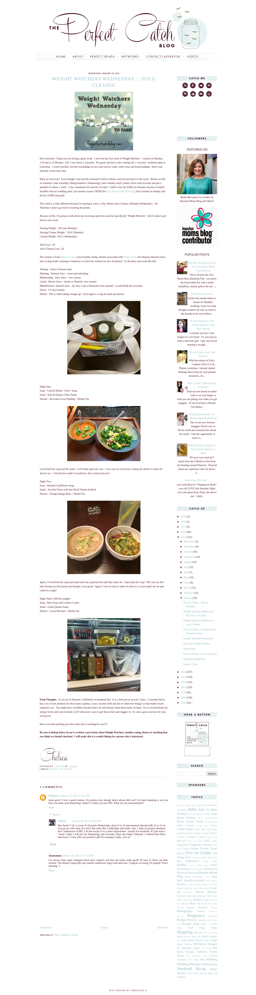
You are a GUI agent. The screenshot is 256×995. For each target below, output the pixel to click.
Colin (208, 831)
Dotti (190, 842)
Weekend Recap (191, 970)
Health (206, 863)
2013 (184, 677)
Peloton (214, 909)
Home (104, 927)
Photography (185, 912)
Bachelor (192, 816)
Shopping (185, 933)
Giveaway (212, 859)
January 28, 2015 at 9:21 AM (75, 795)
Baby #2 (203, 811)
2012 (184, 682)
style (179, 942)
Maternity (212, 893)
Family (185, 850)
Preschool (212, 918)
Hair (179, 862)
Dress (207, 842)
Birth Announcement (207, 819)
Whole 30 (212, 975)
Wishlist (181, 978)
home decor (202, 867)
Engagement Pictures (201, 846)
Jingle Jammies (194, 886)
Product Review (187, 921)
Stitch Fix (196, 938)
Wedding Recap (209, 966)
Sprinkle (187, 938)
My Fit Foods (204, 905)
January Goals (190, 664)
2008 (184, 702)
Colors (205, 835)
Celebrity (189, 827)
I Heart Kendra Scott (201, 294)
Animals (201, 807)
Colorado (197, 835)
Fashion (194, 850)
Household (182, 874)
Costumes (201, 838)
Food (188, 859)
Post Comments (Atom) (66, 935)
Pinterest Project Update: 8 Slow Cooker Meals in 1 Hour (202, 449)
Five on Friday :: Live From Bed (200, 654)
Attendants (182, 811)
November (189, 546)
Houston (193, 874)
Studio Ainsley (209, 938)
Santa (179, 929)
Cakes (180, 827)
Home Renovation (196, 871)
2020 (184, 516)
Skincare (206, 934)
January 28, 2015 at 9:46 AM (86, 821)
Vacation (213, 957)
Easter (214, 842)
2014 (184, 672)
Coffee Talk (199, 831)
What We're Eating (197, 975)
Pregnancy (196, 917)
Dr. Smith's (198, 842)
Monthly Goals (201, 901)
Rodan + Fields (209, 925)
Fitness (180, 855)
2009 (184, 697)
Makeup (200, 893)
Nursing (180, 909)
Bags (214, 815)
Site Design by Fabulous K (128, 992)
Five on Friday (198, 854)
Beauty (180, 819)
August (188, 562)
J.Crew (207, 878)
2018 (184, 521)
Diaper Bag (212, 839)
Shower (198, 934)
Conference (181, 839)
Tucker (180, 957)
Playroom (213, 913)
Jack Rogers (211, 882)
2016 (184, 532)
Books (200, 823)
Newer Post (46, 927)
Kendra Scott (207, 886)
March (187, 587)
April (187, 582)
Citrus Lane (202, 827)
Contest (191, 838)
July (186, 567)
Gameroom (196, 859)
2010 (184, 692)
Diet (179, 842)
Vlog (202, 961)
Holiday (182, 866)
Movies (184, 905)
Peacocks (202, 909)
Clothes (213, 827)
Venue (196, 961)
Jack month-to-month (190, 882)
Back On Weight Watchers (196, 643)
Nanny (214, 905)
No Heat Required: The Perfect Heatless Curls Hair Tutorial (202, 325)
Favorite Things (208, 850)
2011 (184, 687)
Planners (201, 913)
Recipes (187, 925)
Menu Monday (199, 897)
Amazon (180, 807)
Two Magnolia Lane (197, 957)
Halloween (192, 862)
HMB (215, 863)
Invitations (198, 878)
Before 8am (189, 648)
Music (192, 905)
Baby (192, 811)
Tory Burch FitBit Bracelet (120, 191)
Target (214, 942)
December (189, 541)
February (189, 592)
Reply (52, 807)
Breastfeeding (211, 823)
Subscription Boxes (192, 942)
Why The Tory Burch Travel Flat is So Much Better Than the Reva (201, 267)
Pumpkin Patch (205, 922)
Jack (214, 878)
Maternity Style (184, 897)
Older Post (162, 927)
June (186, 572)
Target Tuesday (184, 946)
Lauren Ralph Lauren (202, 890)
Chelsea (62, 821)
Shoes (214, 929)
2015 (184, 537)
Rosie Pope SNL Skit (196, 480)
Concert (213, 834)
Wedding (211, 961)
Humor (188, 878)
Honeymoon (211, 870)
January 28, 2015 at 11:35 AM (78, 855)
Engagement (182, 846)
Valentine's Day (184, 961)
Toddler (196, 949)
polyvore (180, 918)
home (192, 867)
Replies (56, 814)
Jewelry (181, 886)
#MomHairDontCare (194, 659)
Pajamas (190, 909)
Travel (213, 953)
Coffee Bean (185, 830)
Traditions (201, 953)
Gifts (204, 859)
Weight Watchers (61, 769)
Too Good (206, 950)
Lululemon (187, 894)
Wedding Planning (188, 965)
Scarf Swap (196, 929)
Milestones (187, 901)
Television (199, 945)
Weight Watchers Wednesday (198, 638)
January (188, 598)
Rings (196, 925)
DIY (185, 842)
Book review (185, 823)
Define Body (129, 257)
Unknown (54, 795)
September (189, 557)
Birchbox (191, 819)
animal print (190, 807)
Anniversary (211, 807)
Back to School (204, 815)
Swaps (207, 942)
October (188, 551)
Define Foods (68, 257)
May (186, 577)
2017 (184, 526)
